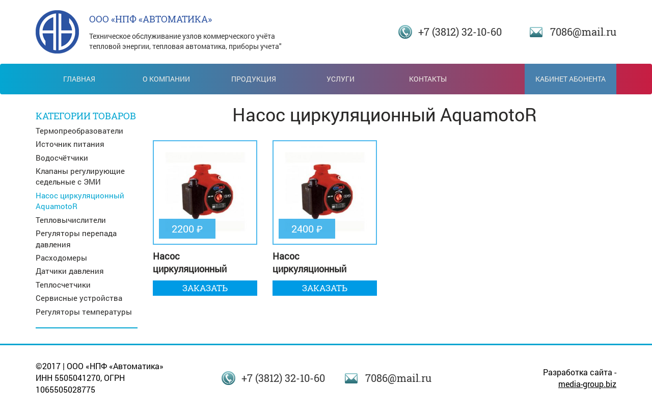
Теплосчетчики (63, 284)
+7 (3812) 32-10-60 (460, 31)
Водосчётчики (62, 157)
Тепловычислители (71, 220)
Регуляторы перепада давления (76, 238)
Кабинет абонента (570, 79)
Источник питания (70, 144)
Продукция (253, 79)
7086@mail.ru (583, 31)
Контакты (428, 79)
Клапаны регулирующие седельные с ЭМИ (80, 176)
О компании (166, 79)
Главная (79, 79)
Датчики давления (70, 271)
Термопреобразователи (79, 130)
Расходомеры (61, 257)
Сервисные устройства (79, 298)
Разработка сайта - (579, 378)
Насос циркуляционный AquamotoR (80, 200)
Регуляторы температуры (84, 311)
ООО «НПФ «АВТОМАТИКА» (150, 19)
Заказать (205, 288)
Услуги (341, 79)
